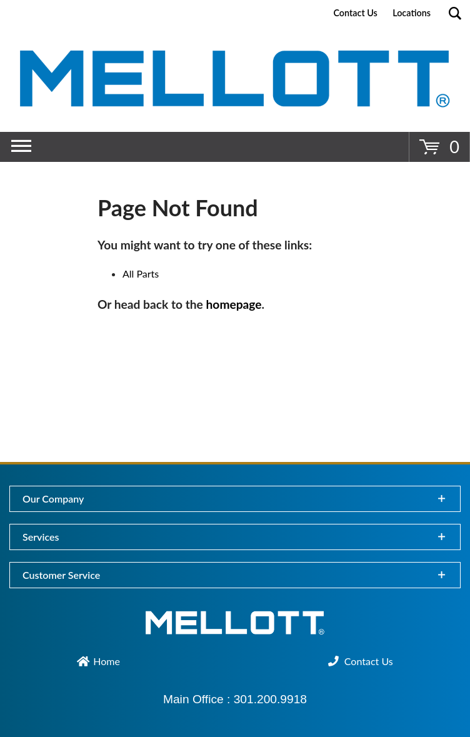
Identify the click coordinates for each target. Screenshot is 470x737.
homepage (234, 304)
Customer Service (61, 575)
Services (40, 537)
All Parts (140, 273)
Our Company (53, 498)
